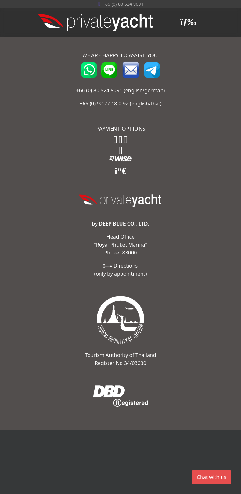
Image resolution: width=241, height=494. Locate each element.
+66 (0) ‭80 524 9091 (123, 4)
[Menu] (188, 22)
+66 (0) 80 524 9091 (99, 90)
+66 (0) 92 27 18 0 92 (104, 103)
